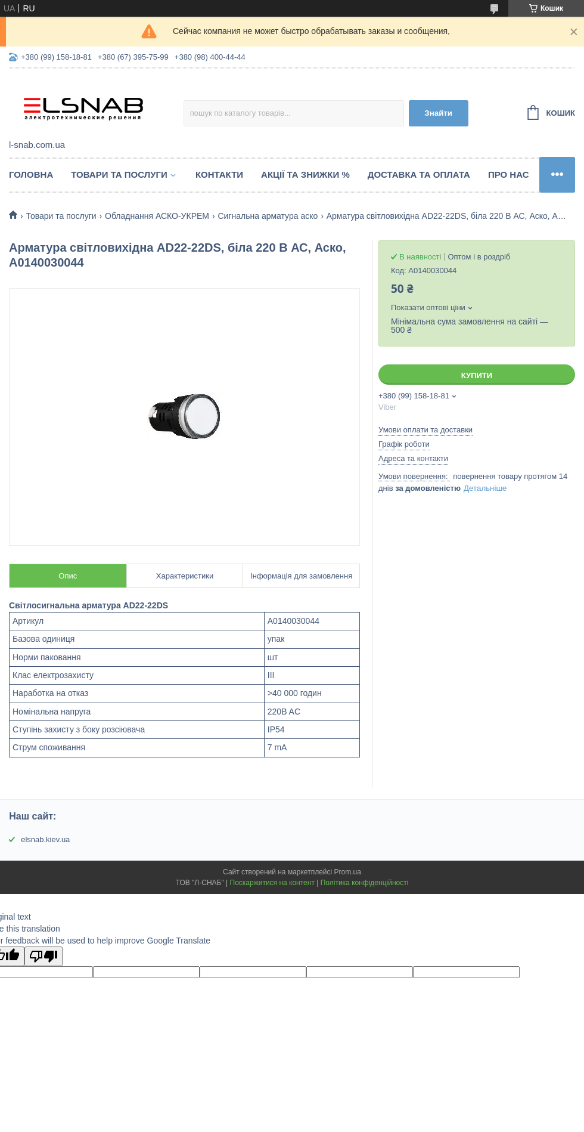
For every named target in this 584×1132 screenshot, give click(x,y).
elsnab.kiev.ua (45, 839)
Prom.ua (347, 872)
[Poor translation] (43, 956)
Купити (476, 375)
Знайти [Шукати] (438, 113)
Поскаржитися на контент (272, 883)
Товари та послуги (119, 174)
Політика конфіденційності (365, 883)
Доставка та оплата (419, 174)
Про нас (508, 174)
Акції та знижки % (305, 174)
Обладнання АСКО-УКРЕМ (157, 216)
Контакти (219, 174)
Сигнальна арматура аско (268, 216)
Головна (31, 174)
